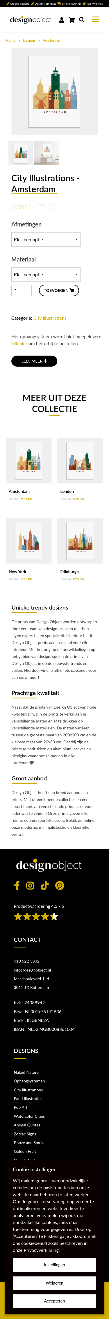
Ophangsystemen (29, 1080)
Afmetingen (46, 234)
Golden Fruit (25, 1151)
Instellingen (54, 1264)
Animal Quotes (27, 1124)
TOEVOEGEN (59, 290)
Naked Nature (26, 1072)
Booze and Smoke (30, 1142)
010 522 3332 (27, 960)
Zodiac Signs (25, 1133)
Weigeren (54, 1282)
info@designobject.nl (32, 969)
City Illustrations (50, 318)
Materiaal (46, 269)
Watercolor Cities (29, 1116)
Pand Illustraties (28, 1098)
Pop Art (21, 1107)
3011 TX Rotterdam (31, 987)
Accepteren (54, 1300)
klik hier (19, 343)
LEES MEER (34, 360)
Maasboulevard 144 (31, 978)
